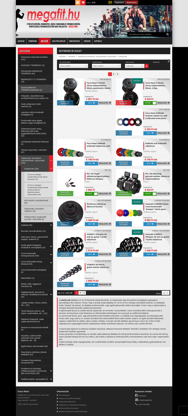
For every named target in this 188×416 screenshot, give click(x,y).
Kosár (148, 103)
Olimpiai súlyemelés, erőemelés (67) (34, 151)
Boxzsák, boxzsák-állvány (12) (33, 231)
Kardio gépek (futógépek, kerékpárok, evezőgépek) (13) (33, 246)
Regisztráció (119, 2)
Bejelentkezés (132, 2)
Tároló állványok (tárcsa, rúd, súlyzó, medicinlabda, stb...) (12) (34, 312)
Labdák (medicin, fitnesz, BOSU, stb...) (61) (34, 304)
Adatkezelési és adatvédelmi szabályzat (72, 405)
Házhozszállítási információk (68, 408)
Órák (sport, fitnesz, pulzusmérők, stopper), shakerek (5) (34, 238)
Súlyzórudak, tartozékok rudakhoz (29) (34, 210)
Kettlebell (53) (26, 225)
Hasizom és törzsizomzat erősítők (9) (34, 328)
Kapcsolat (98, 41)
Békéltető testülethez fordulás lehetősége (73, 411)
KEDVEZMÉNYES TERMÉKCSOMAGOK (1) (31, 89)
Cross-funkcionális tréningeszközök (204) (30, 254)
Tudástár (87, 41)
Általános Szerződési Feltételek (70, 398)
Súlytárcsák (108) (31, 169)
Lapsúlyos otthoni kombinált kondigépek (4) (32, 113)
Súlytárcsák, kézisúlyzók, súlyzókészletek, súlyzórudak (97, 56)
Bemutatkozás (74, 41)
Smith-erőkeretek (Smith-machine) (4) (31, 105)
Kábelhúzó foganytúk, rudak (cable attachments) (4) (32, 320)
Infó (91, 103)
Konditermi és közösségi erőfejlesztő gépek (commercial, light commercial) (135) (34, 371)
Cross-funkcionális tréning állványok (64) (31, 263)
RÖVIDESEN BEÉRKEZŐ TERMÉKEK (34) (31, 72)
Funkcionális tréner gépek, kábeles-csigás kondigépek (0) (33, 122)
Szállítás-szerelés (58, 41)
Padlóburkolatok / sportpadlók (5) (34, 379)
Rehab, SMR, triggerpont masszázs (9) (31, 285)
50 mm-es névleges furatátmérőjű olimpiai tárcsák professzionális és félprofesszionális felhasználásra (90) (38, 190)
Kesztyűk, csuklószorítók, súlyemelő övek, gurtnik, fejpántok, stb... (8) (31, 338)
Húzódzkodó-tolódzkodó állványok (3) (35, 143)
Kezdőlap (21, 41)
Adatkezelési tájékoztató (67, 402)
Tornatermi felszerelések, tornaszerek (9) (31, 361)
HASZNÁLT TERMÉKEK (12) (33, 65)
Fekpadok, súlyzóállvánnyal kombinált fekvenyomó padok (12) (34, 97)
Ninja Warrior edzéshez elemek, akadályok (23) (34, 353)
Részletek (105, 103)
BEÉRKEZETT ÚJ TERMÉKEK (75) (33, 80)
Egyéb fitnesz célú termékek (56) (34, 346)
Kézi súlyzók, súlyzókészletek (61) (36, 201)
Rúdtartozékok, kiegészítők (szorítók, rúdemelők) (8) (35, 218)
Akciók (44, 41)
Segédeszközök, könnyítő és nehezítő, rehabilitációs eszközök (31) (34, 294)
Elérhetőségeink (64, 395)
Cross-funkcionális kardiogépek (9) (34, 271)
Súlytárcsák (123, 56)
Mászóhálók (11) (28, 278)
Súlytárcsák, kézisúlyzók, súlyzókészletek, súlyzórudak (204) (33, 160)
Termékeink (33, 41)
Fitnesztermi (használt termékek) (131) (34, 58)
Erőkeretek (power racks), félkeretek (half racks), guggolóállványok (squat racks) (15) (33, 132)
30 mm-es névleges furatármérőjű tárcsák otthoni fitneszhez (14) (38, 177)
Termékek (71, 56)
